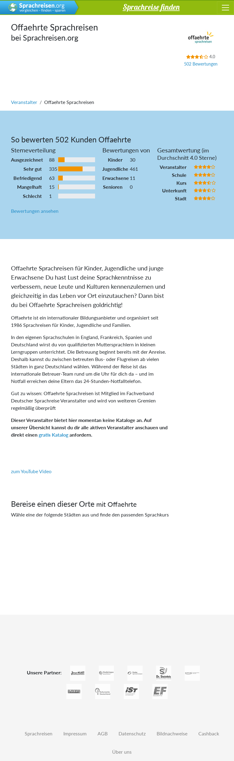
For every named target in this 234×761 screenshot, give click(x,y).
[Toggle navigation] (225, 8)
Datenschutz (132, 733)
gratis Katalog (53, 435)
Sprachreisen (38, 733)
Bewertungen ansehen (34, 211)
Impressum (75, 733)
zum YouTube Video (31, 471)
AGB (103, 733)
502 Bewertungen (201, 63)
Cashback (208, 733)
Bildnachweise (172, 733)
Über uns (122, 752)
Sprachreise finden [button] (151, 7)
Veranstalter (24, 102)
